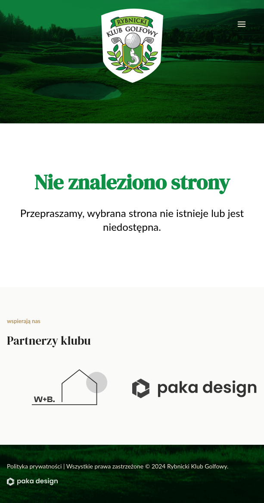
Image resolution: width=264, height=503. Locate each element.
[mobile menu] (241, 24)
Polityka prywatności (34, 466)
